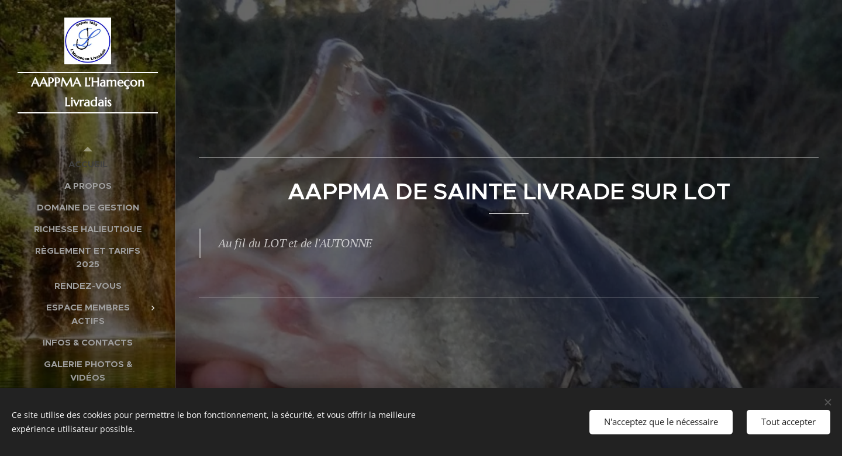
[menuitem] (88, 164)
